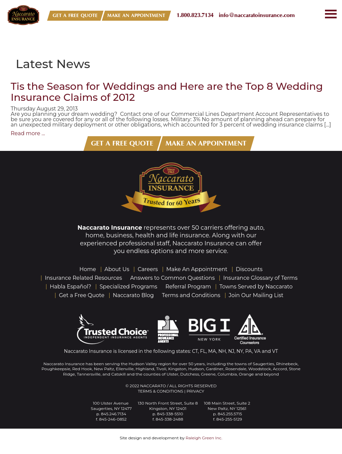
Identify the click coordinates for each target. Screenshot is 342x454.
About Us (117, 269)
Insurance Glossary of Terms (260, 278)
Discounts (249, 269)
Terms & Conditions (160, 391)
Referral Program (188, 286)
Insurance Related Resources (83, 278)
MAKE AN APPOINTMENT (136, 15)
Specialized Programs (128, 286)
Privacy (195, 391)
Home (87, 269)
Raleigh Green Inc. (204, 437)
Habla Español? (70, 286)
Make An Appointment (196, 269)
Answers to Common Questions (172, 278)
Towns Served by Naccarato (256, 286)
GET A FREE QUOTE (75, 15)
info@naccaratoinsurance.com (257, 15)
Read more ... (28, 133)
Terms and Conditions (191, 295)
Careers (148, 269)
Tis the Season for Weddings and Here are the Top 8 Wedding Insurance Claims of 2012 (167, 91)
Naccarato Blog (133, 295)
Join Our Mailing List (256, 295)
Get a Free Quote (81, 295)
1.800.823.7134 (195, 15)
